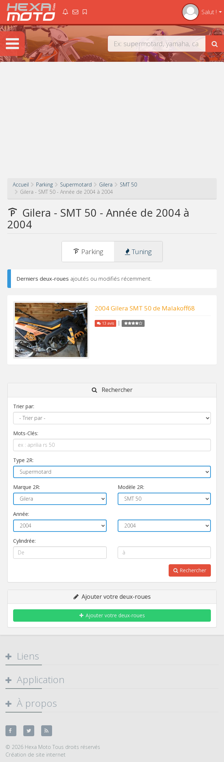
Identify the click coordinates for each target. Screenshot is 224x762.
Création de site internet (35, 754)
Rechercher (189, 570)
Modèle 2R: (131, 487)
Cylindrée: (24, 540)
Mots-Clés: (25, 433)
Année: (21, 513)
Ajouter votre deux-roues (112, 615)
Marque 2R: (26, 487)
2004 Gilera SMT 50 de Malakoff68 (145, 308)
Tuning (138, 251)
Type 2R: (23, 460)
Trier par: (23, 406)
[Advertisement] (112, 124)
